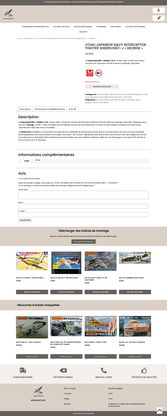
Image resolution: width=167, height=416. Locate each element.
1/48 (98, 94)
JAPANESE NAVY (133, 100)
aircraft (99, 100)
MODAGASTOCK (38, 400)
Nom (21, 202)
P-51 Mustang (39, 140)
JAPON (129, 94)
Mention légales (115, 388)
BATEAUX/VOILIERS (83, 26)
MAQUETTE (90, 102)
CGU (111, 393)
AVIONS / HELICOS (61, 26)
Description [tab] (25, 109)
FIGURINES (101, 26)
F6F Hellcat (138, 137)
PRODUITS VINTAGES (123, 97)
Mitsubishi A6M (41, 137)
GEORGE (122, 100)
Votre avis (23, 189)
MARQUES (28, 38)
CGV (111, 398)
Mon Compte (70, 388)
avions (106, 100)
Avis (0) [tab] (72, 109)
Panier (67, 398)
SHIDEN (105, 102)
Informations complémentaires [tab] (50, 109)
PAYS (87, 97)
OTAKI (36, 38)
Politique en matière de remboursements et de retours (127, 405)
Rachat (83, 32)
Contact (67, 393)
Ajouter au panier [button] (32, 292)
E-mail (21, 211)
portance (105, 134)
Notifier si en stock (102, 86)
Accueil (20, 38)
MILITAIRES (116, 26)
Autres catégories (135, 26)
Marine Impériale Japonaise (127, 63)
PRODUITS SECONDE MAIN (101, 97)
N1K (108, 63)
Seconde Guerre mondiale (43, 127)
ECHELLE (121, 94)
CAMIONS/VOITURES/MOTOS (35, 26)
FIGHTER (113, 100)
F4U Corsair (23, 140)
